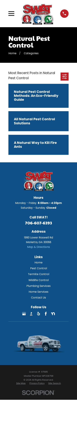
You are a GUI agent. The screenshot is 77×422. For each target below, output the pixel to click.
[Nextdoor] (53, 314)
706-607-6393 (38, 223)
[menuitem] (21, 383)
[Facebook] (46, 314)
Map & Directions (38, 247)
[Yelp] (38, 314)
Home (38, 262)
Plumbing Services (38, 286)
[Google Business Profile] (24, 314)
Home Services (38, 292)
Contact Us (38, 297)
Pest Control (38, 268)
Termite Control (38, 274)
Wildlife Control (38, 280)
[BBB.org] (31, 314)
